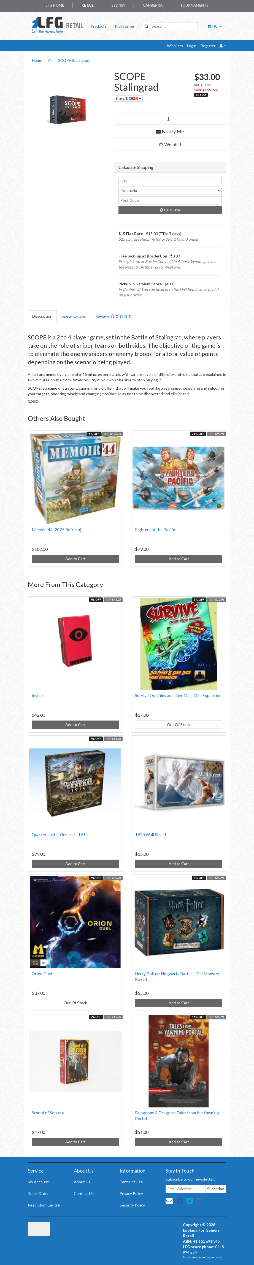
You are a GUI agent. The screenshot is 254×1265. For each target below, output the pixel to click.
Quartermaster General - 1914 (60, 834)
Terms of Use (131, 1181)
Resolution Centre (44, 1205)
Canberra (153, 5)
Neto (221, 1257)
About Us (82, 1181)
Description (42, 316)
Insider (38, 695)
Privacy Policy (131, 1193)
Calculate (170, 210)
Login (191, 45)
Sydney (118, 5)
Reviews (113, 316)
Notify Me (170, 131)
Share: (128, 98)
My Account (38, 1181)
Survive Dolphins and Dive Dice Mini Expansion (178, 695)
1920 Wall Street (150, 834)
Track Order (38, 1193)
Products (99, 26)
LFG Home (54, 5)
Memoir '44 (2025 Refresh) (56, 529)
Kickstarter (124, 26)
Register (208, 45)
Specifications (74, 316)
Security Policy (132, 1205)
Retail (88, 5)
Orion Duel (42, 973)
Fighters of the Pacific (155, 529)
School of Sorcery (48, 1112)
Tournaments (194, 5)
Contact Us (84, 1193)
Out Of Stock (178, 724)
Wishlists (175, 45)
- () (214, 26)
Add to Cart (75, 558)
